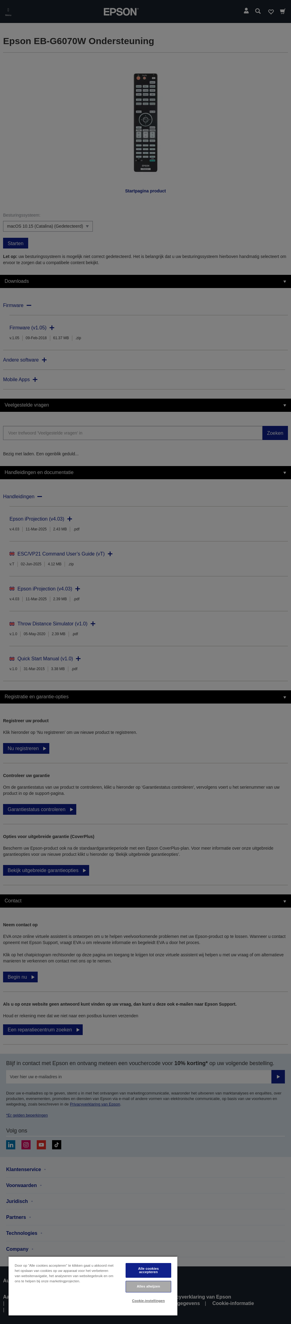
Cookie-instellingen (148, 1301)
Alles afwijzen (148, 1286)
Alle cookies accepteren (148, 1270)
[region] (93, 1286)
